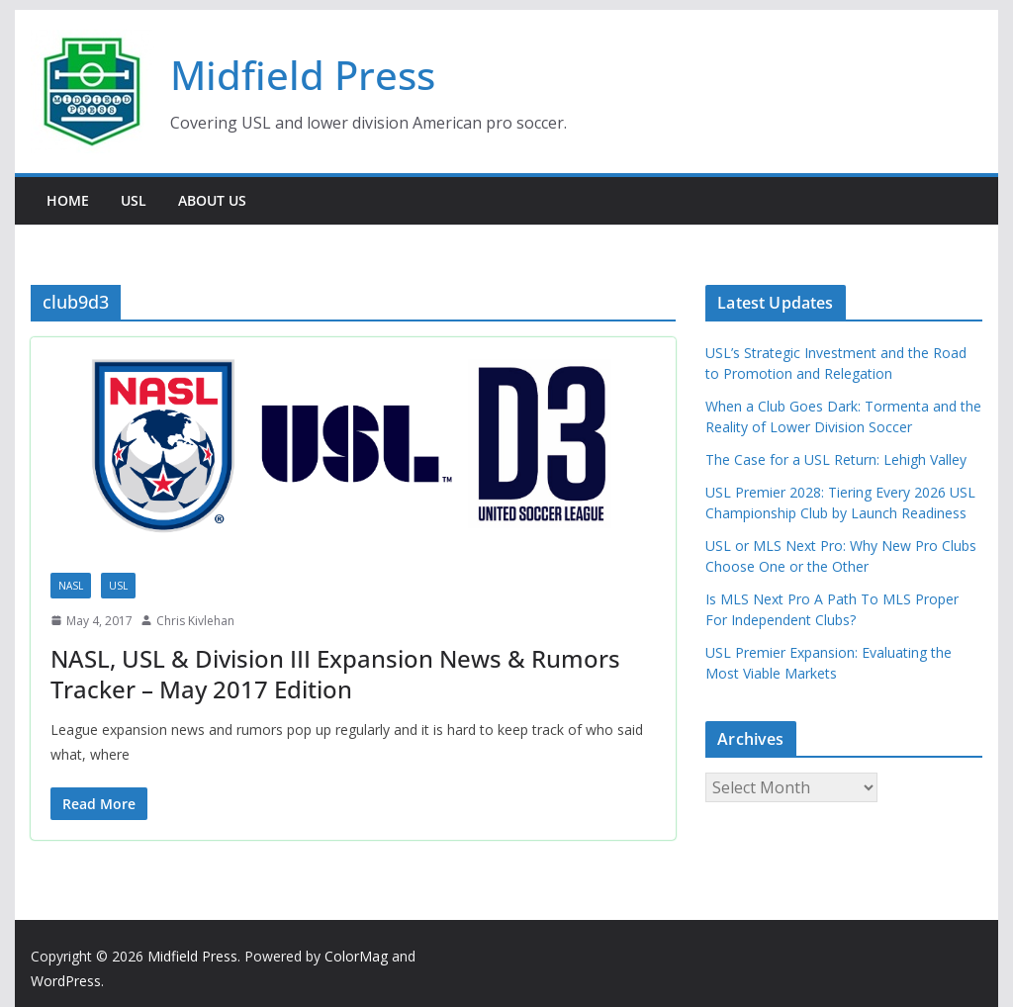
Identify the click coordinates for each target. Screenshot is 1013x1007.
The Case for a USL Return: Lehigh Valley (836, 459)
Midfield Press (302, 74)
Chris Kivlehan (195, 620)
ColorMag (356, 956)
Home (67, 200)
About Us (212, 200)
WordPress (66, 980)
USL (133, 200)
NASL (70, 586)
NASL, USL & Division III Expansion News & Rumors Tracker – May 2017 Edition (335, 673)
